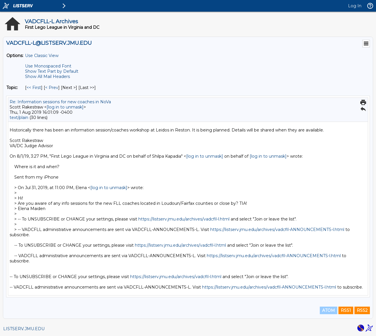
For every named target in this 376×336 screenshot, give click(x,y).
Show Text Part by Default (51, 71)
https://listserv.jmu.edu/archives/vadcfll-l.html (184, 219)
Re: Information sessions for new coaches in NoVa (60, 101)
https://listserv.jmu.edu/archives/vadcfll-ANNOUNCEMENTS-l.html (277, 229)
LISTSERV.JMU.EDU (24, 328)
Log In (354, 5)
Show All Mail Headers (47, 76)
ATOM (328, 310)
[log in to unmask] (65, 107)
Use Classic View (42, 55)
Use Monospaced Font (48, 66)
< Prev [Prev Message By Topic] (51, 87)
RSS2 (362, 310)
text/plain (19, 117)
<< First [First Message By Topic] (34, 87)
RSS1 (346, 310)
